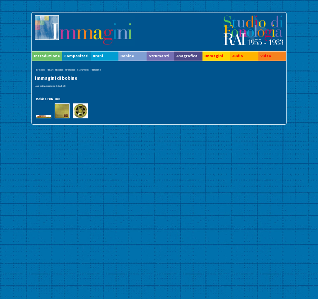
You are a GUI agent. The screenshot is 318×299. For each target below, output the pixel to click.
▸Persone (70, 69)
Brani (98, 56)
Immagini (214, 56)
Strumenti (159, 56)
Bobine (127, 56)
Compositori (76, 56)
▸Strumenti (83, 69)
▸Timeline (96, 69)
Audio (237, 56)
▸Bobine (59, 69)
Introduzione (47, 56)
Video (265, 56)
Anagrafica (187, 56)
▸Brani (50, 69)
